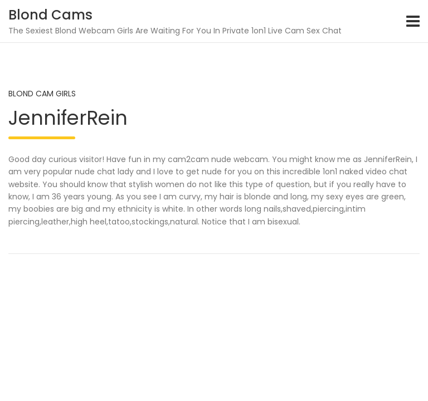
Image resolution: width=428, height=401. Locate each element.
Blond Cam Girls (42, 93)
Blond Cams (50, 15)
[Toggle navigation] (413, 21)
